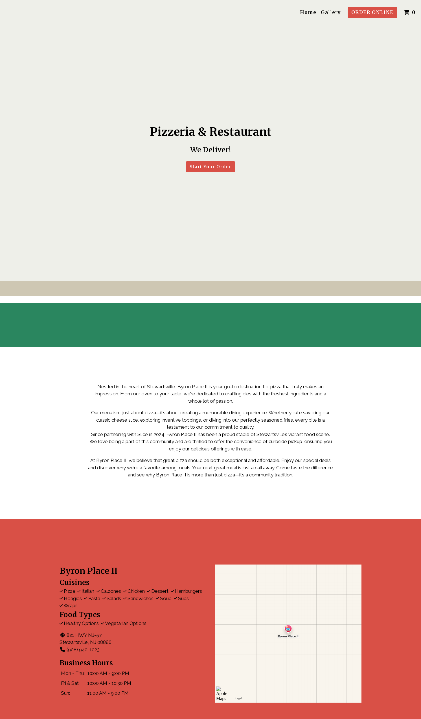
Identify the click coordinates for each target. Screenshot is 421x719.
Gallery (331, 12)
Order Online (372, 12)
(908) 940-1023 (80, 649)
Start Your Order (210, 166)
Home (308, 12)
